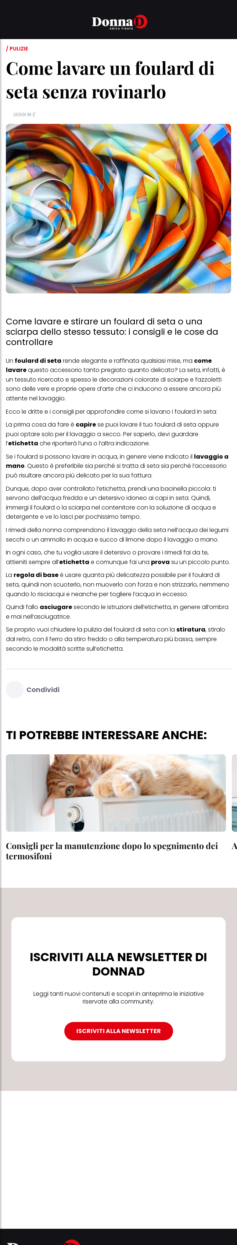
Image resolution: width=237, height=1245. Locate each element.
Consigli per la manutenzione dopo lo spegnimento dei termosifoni (112, 851)
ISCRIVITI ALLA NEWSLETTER (118, 1031)
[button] (10, 23)
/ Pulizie (17, 48)
